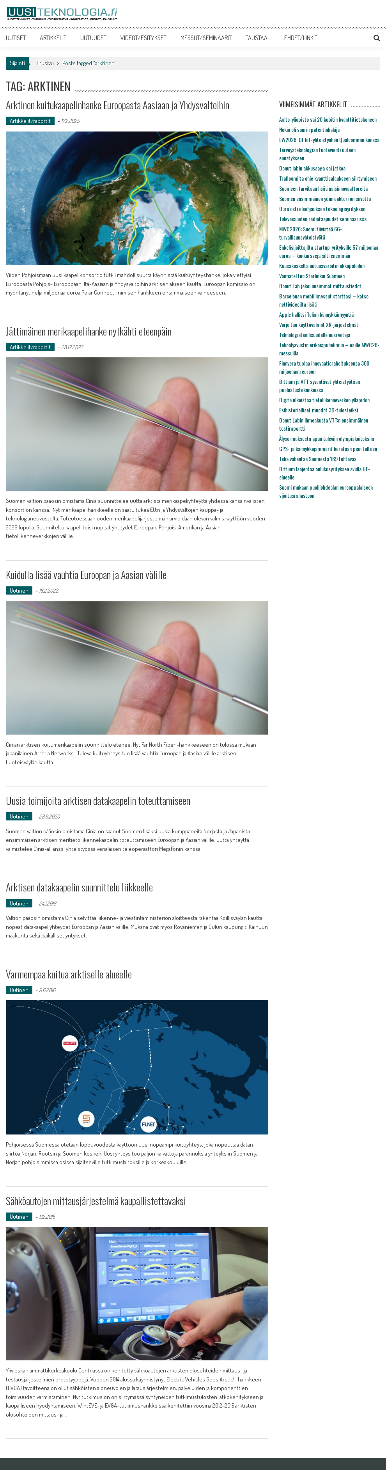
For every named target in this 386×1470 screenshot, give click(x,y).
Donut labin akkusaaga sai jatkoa (312, 168)
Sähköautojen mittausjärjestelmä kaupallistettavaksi (96, 1200)
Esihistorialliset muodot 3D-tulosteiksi (318, 410)
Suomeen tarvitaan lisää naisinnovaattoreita (323, 188)
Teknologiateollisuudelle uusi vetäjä (314, 334)
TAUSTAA (256, 38)
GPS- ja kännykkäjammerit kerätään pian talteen (328, 448)
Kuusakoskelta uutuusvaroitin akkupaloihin (322, 265)
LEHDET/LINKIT (299, 38)
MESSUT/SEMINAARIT (206, 38)
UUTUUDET (93, 38)
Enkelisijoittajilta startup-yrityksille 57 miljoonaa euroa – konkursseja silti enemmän (328, 251)
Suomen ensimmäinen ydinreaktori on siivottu (325, 198)
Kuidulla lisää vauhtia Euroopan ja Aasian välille (86, 574)
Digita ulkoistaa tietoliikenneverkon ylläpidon (324, 400)
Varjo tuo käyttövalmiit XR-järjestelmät (318, 324)
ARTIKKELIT (53, 38)
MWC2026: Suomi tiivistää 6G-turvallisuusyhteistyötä (310, 233)
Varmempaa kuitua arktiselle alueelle (69, 974)
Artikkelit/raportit (30, 120)
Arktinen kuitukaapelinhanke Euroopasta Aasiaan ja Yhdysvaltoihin (117, 104)
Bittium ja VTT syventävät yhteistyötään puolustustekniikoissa (319, 385)
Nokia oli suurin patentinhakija (309, 129)
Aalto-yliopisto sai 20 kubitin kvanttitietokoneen (328, 119)
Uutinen (19, 590)
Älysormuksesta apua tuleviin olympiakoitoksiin (326, 438)
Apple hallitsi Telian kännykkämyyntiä (316, 314)
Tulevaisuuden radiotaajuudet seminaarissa (323, 219)
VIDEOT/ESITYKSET (143, 38)
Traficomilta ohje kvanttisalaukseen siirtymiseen (328, 178)
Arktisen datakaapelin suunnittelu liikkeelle (79, 887)
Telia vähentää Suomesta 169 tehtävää (317, 458)
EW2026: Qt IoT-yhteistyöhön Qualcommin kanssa (329, 139)
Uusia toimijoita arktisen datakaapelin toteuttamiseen (98, 800)
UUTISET (16, 38)
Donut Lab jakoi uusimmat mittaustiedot (320, 286)
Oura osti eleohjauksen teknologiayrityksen (322, 208)
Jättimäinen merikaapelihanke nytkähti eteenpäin (89, 331)
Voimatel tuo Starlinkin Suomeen (312, 276)
